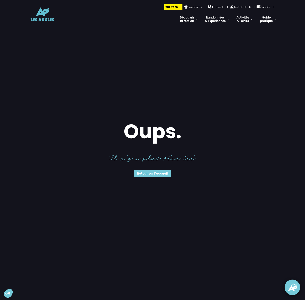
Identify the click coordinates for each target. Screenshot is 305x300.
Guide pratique (266, 19)
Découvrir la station (187, 19)
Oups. (152, 131)
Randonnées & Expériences (215, 19)
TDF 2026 (171, 7)
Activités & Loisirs (242, 19)
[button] (8, 293)
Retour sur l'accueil (152, 173)
